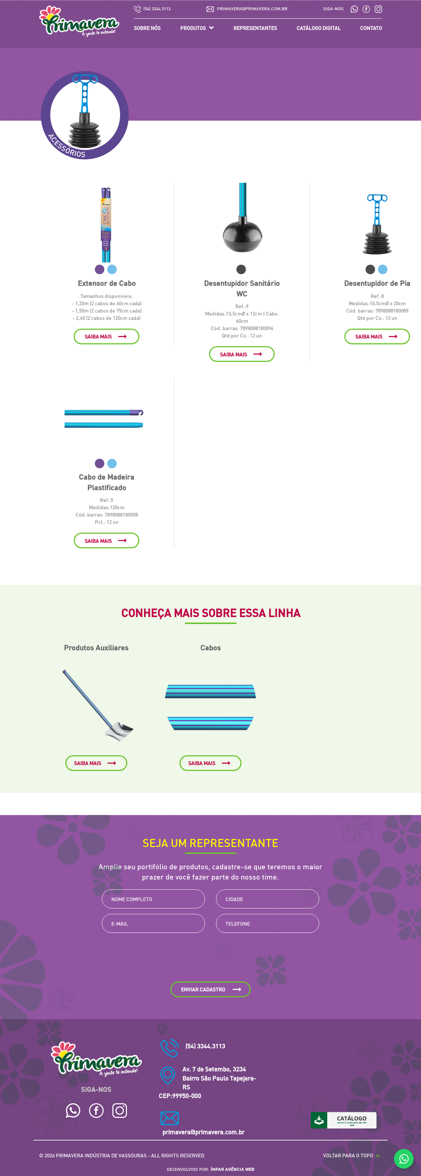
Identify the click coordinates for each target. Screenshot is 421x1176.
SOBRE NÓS (147, 27)
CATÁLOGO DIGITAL (319, 27)
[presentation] (210, 960)
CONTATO (371, 27)
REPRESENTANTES (255, 27)
